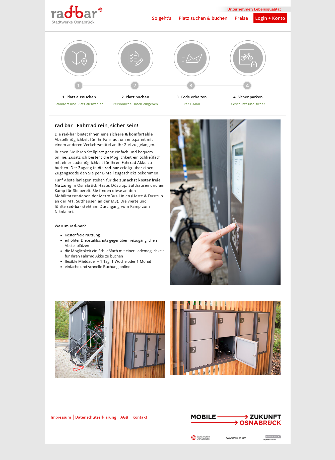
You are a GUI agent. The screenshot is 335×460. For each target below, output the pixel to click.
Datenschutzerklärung (95, 417)
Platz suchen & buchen (203, 18)
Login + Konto (270, 18)
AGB (124, 417)
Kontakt (139, 417)
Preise (241, 18)
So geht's (161, 18)
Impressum (61, 417)
